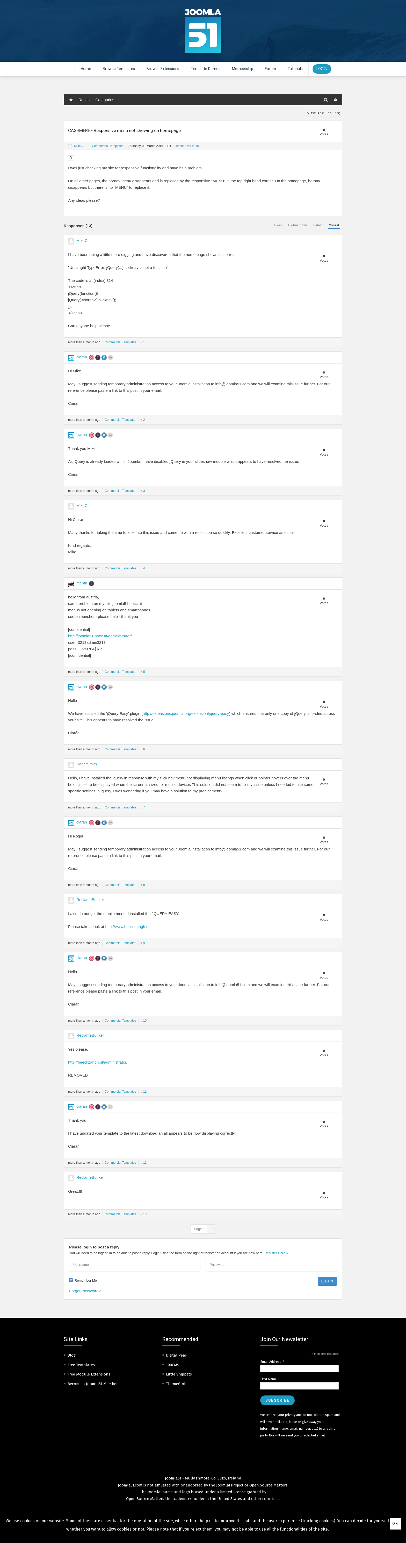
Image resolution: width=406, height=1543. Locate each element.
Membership (242, 69)
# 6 (143, 749)
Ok (395, 1523)
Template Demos (205, 69)
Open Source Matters (268, 1485)
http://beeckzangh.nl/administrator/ (97, 1062)
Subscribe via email (183, 146)
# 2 (143, 420)
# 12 (144, 1162)
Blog (72, 1355)
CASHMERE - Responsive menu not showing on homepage (124, 130)
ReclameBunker (90, 899)
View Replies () (324, 113)
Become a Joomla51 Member (93, 1383)
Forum (270, 69)
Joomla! (154, 1492)
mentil (81, 583)
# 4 (143, 568)
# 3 (143, 491)
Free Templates (81, 1365)
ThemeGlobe (177, 1383)
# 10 (144, 1020)
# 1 (143, 342)
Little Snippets (179, 1374)
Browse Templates (119, 69)
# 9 (143, 943)
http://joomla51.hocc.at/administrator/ (100, 636)
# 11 (144, 1091)
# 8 (143, 885)
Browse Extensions (163, 69)
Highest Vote (297, 225)
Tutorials (295, 69)
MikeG (78, 146)
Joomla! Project (229, 1485)
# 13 (144, 1214)
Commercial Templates (108, 146)
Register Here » (276, 1253)
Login (321, 69)
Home (86, 69)
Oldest (334, 225)
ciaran (81, 357)
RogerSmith (86, 764)
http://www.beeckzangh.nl (127, 926)
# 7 (143, 807)
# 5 (143, 672)
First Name (268, 1379)
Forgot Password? (85, 1291)
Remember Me (86, 1280)
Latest (317, 225)
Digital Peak (176, 1355)
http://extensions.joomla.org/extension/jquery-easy (186, 713)
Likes (278, 225)
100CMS (172, 1365)
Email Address (272, 1361)
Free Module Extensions (89, 1374)
